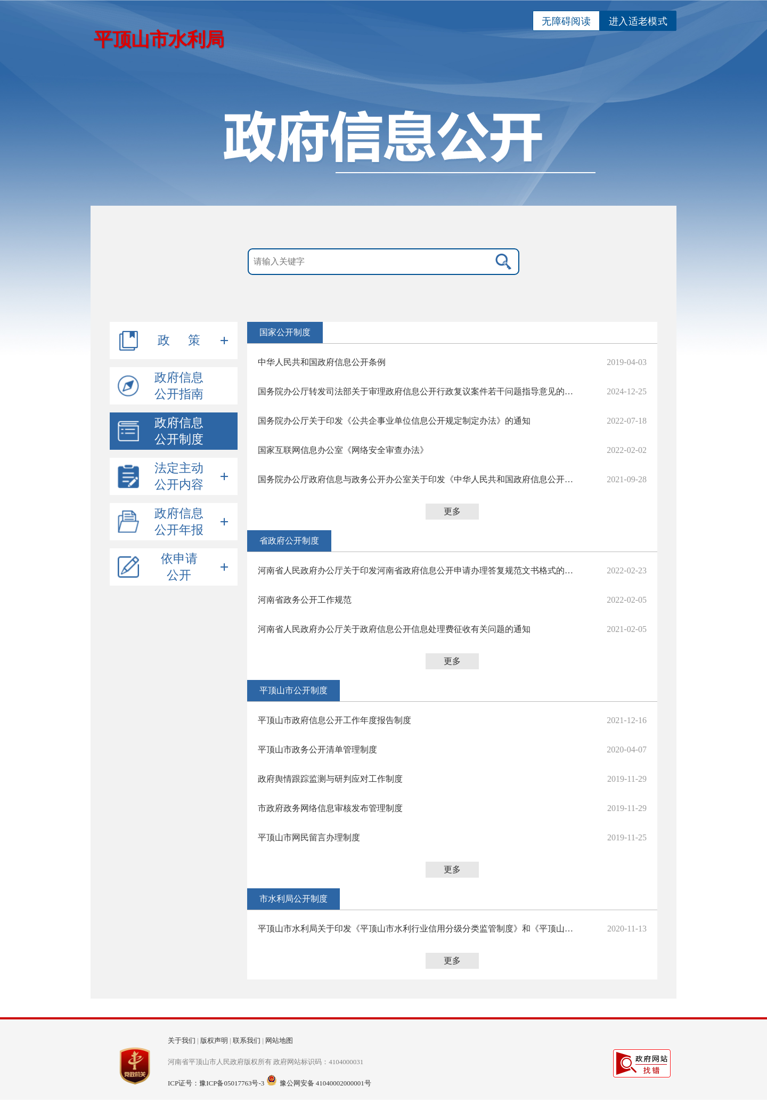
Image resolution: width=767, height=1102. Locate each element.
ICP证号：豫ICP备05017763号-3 (216, 1083)
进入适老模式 (638, 21)
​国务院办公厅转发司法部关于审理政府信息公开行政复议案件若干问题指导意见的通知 (417, 391)
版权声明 (214, 1040)
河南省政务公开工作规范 (305, 599)
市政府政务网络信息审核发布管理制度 (330, 808)
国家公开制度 (285, 332)
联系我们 (246, 1040)
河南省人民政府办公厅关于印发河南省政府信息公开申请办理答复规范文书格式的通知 (417, 570)
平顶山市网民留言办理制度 (309, 837)
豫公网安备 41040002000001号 (325, 1083)
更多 (452, 511)
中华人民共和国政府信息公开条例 (322, 362)
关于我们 (181, 1040)
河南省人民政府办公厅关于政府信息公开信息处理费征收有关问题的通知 (394, 629)
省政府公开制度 (289, 540)
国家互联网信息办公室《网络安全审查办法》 (343, 450)
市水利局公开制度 (293, 898)
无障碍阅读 (566, 21)
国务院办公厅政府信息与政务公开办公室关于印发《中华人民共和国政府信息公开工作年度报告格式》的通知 (417, 479)
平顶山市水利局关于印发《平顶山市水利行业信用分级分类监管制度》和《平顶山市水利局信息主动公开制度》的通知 (417, 928)
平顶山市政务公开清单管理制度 (317, 749)
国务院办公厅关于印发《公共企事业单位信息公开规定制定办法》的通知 (394, 420)
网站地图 (279, 1040)
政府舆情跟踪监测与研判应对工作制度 (330, 778)
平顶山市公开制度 (293, 690)
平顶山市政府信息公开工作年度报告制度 (334, 720)
